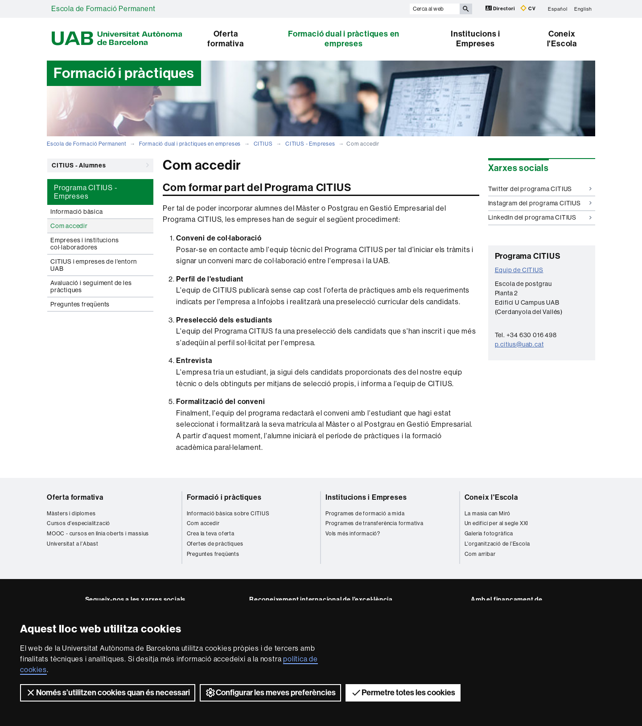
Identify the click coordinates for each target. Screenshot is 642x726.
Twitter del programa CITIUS (540, 188)
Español (558, 9)
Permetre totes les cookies (403, 692)
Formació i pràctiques (224, 497)
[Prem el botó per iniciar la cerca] (466, 9)
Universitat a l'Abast (73, 544)
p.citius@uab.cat (519, 344)
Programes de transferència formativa (374, 523)
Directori (501, 8)
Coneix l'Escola (562, 39)
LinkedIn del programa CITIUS (540, 217)
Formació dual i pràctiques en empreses (343, 39)
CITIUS (263, 144)
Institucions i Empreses (475, 39)
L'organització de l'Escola (497, 544)
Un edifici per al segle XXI (497, 523)
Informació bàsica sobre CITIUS (228, 513)
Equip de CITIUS (519, 269)
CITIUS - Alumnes (100, 165)
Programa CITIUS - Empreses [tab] (86, 192)
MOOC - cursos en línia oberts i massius (98, 533)
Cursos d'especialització (78, 523)
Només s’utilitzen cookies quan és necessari (107, 692)
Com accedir (69, 225)
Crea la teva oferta (211, 533)
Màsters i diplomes (71, 513)
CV (527, 8)
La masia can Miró (488, 513)
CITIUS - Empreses (310, 144)
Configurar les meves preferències (270, 692)
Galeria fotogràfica (489, 533)
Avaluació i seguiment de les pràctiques (91, 286)
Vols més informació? (352, 533)
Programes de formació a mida (364, 513)
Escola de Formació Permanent (103, 8)
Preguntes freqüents (80, 304)
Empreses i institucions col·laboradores (84, 244)
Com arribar (480, 554)
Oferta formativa (225, 39)
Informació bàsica (76, 211)
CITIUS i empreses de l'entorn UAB (93, 265)
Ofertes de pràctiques (215, 544)
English (583, 9)
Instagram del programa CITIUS (540, 203)
